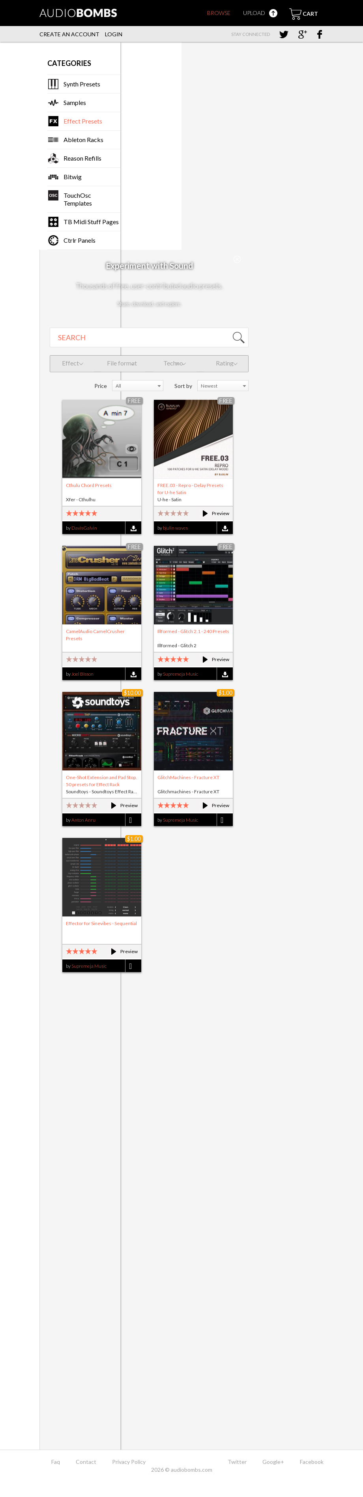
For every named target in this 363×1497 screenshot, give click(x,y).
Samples (75, 102)
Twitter (237, 1461)
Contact (86, 1461)
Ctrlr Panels (79, 240)
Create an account (69, 34)
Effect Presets (83, 121)
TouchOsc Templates (78, 199)
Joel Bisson (82, 674)
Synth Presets (82, 84)
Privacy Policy (129, 1461)
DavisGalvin (84, 528)
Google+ (273, 1461)
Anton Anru (83, 820)
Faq (55, 1461)
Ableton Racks (83, 139)
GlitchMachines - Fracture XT (188, 777)
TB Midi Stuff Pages (91, 221)
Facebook (312, 1461)
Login (113, 34)
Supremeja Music (180, 674)
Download (133, 528)
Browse (218, 12)
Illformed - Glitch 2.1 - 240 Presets (193, 631)
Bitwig (73, 176)
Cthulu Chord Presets (89, 485)
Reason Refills (82, 158)
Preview (212, 513)
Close (237, 259)
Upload (260, 12)
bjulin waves (175, 528)
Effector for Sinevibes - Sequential (101, 923)
